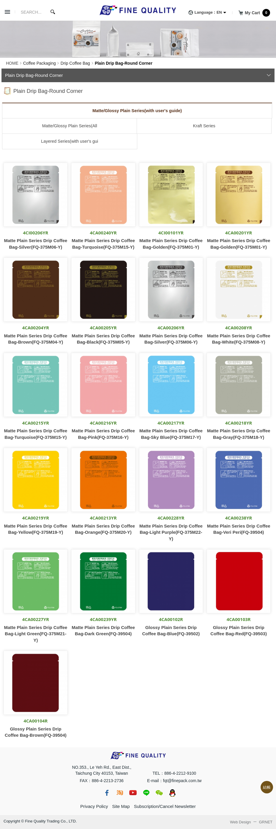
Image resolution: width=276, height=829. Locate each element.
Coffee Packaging (39, 63)
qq (172, 793)
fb (107, 793)
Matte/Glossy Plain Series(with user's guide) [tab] (137, 110)
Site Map (121, 806)
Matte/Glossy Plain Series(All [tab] (69, 125)
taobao (120, 793)
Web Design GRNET (251, 822)
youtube (133, 793)
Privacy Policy (94, 806)
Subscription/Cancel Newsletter (165, 806)
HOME (12, 63)
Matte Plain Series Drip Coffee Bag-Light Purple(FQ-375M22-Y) (170, 532)
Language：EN (204, 13)
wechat (159, 793)
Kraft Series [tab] (204, 125)
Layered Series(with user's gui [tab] (69, 141)
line (146, 793)
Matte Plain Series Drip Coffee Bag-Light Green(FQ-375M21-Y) (35, 634)
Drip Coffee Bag (75, 63)
